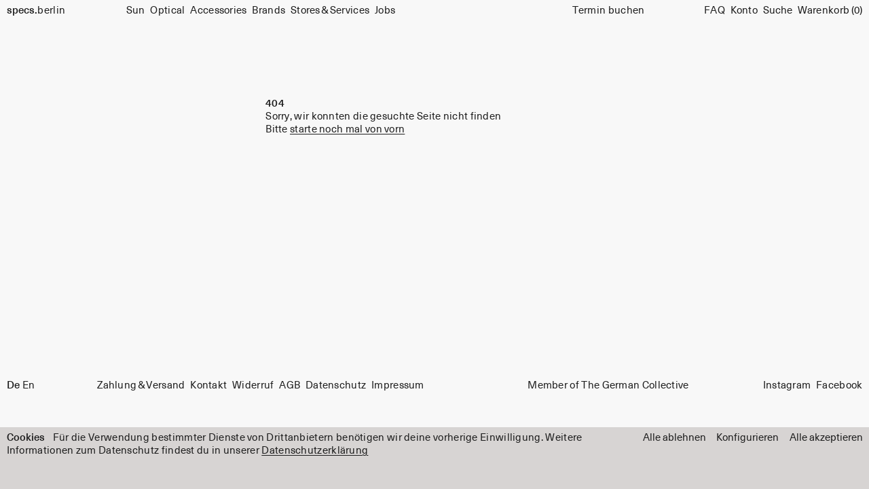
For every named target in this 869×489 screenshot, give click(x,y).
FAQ (714, 10)
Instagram (787, 386)
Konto (744, 10)
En (28, 386)
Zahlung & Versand (141, 386)
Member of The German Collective (608, 386)
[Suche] (777, 10)
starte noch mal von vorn (347, 129)
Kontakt (208, 386)
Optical (167, 10)
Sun (135, 10)
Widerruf (253, 386)
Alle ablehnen (674, 438)
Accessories (218, 10)
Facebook (839, 386)
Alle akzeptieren (826, 438)
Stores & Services (330, 10)
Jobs (385, 10)
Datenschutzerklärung (314, 451)
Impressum (397, 386)
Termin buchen (608, 10)
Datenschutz (336, 386)
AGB (289, 386)
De (13, 386)
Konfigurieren (747, 438)
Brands (268, 10)
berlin (36, 10)
